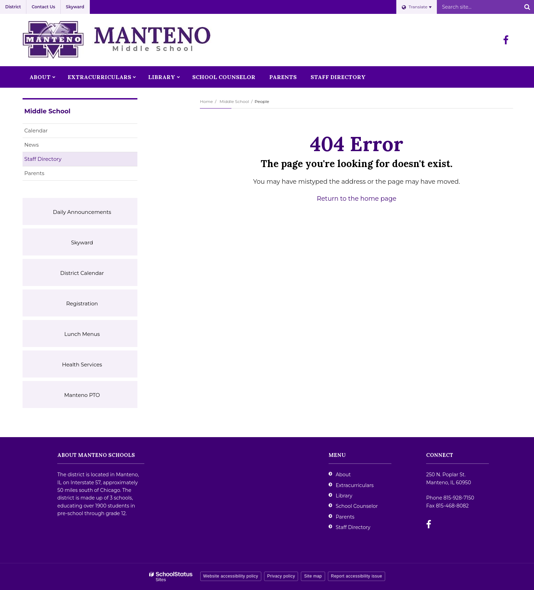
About (343, 474)
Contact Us (43, 6)
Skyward (75, 6)
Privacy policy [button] (281, 576)
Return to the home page (356, 198)
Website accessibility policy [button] (230, 576)
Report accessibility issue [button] (356, 576)
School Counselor (357, 506)
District (13, 6)
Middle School (234, 101)
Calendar (36, 130)
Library (344, 496)
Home (206, 101)
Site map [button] (313, 576)
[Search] (527, 7)
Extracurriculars (354, 485)
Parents (34, 173)
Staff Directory (42, 159)
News (31, 144)
